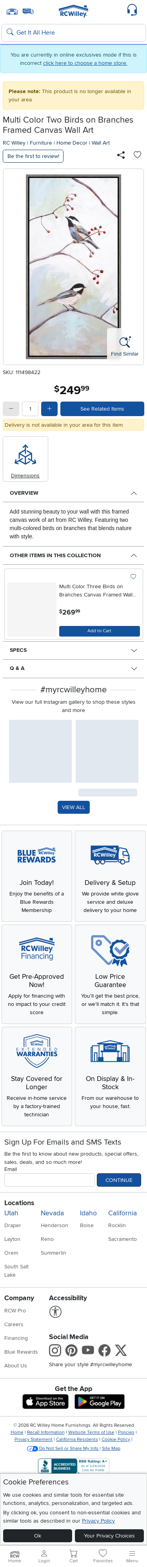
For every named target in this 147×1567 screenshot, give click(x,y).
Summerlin (53, 1253)
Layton (12, 1239)
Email (10, 1169)
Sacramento (122, 1239)
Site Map (111, 1448)
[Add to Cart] (99, 631)
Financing (16, 1338)
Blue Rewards (21, 1352)
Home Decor (71, 142)
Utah (11, 1213)
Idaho (88, 1213)
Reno (47, 1239)
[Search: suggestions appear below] (73, 33)
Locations (19, 1203)
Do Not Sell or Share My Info (63, 1448)
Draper (12, 1225)
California (122, 1213)
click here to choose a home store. (85, 63)
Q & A (17, 668)
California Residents (77, 1439)
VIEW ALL (73, 807)
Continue (118, 1180)
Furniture (41, 142)
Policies (126, 1432)
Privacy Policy (98, 1520)
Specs (18, 650)
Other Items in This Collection (55, 555)
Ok (37, 1535)
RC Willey (14, 142)
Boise (87, 1225)
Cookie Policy (116, 1439)
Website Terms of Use (91, 1432)
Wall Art (101, 142)
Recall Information (46, 1432)
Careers (14, 1324)
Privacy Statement (34, 1439)
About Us (15, 1365)
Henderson (54, 1225)
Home (17, 1432)
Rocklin (117, 1225)
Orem (11, 1253)
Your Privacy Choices (109, 1535)
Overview (24, 493)
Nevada (52, 1213)
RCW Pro (15, 1310)
